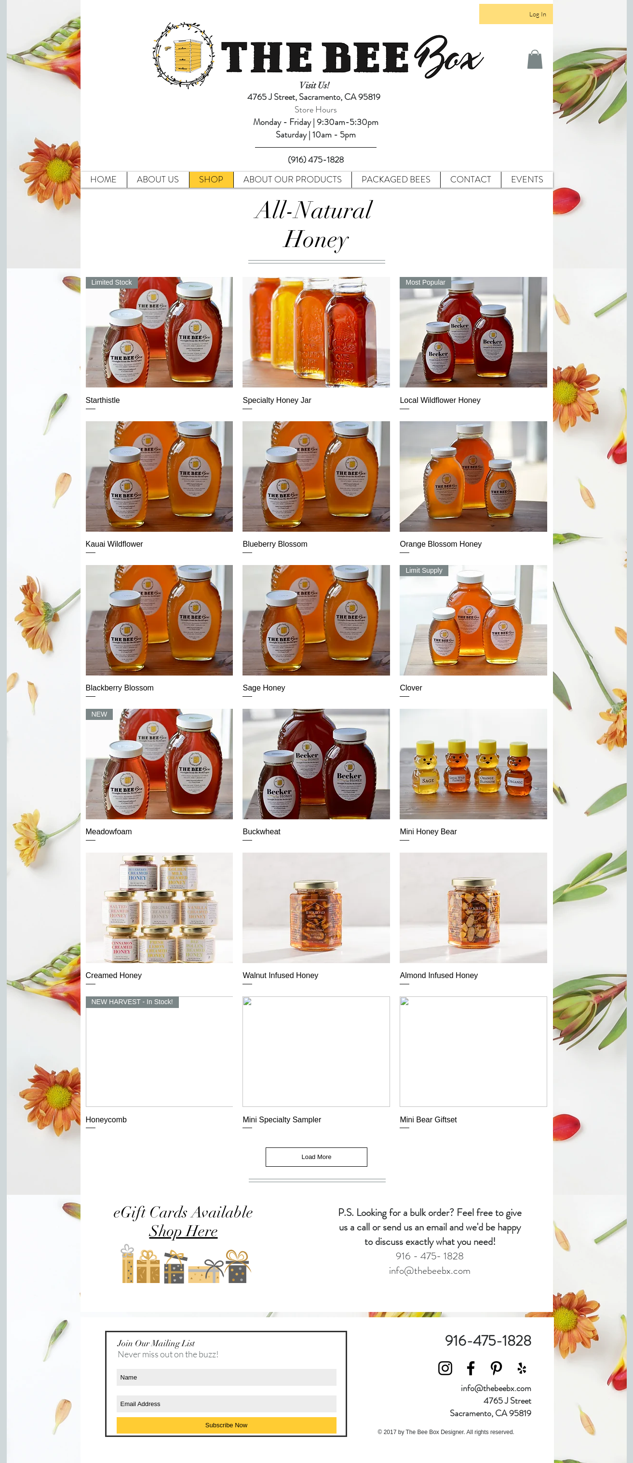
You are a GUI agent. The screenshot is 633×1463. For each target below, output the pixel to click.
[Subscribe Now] (227, 1425)
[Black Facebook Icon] (470, 1368)
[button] (535, 59)
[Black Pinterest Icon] (496, 1368)
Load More (316, 1156)
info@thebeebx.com (430, 1270)
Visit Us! (315, 85)
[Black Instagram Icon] (445, 1368)
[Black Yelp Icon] (521, 1368)
